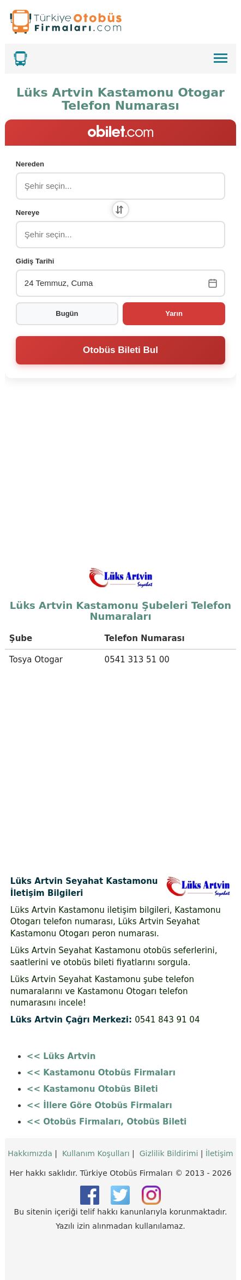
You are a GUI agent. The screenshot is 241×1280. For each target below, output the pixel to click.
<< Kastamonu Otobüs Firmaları (101, 1073)
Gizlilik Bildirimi (169, 1153)
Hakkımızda (30, 1153)
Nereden (30, 164)
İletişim (219, 1153)
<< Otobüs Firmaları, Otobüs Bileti (106, 1122)
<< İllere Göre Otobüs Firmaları (99, 1105)
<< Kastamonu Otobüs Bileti (92, 1089)
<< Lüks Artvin (61, 1056)
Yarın (174, 313)
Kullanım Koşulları (96, 1153)
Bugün (67, 313)
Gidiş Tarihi (35, 261)
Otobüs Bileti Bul (120, 350)
